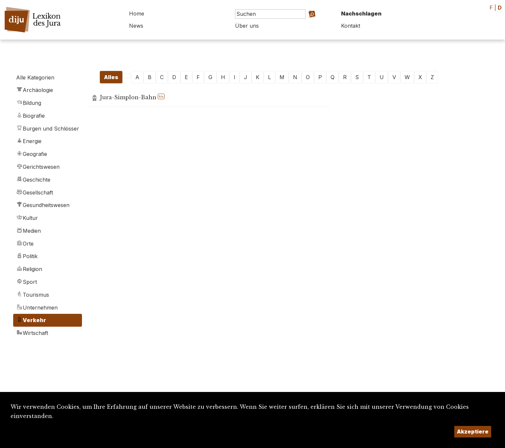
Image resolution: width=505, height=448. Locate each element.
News (136, 25)
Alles (111, 77)
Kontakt (350, 25)
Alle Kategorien (35, 77)
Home (136, 13)
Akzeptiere (473, 431)
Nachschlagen (361, 13)
